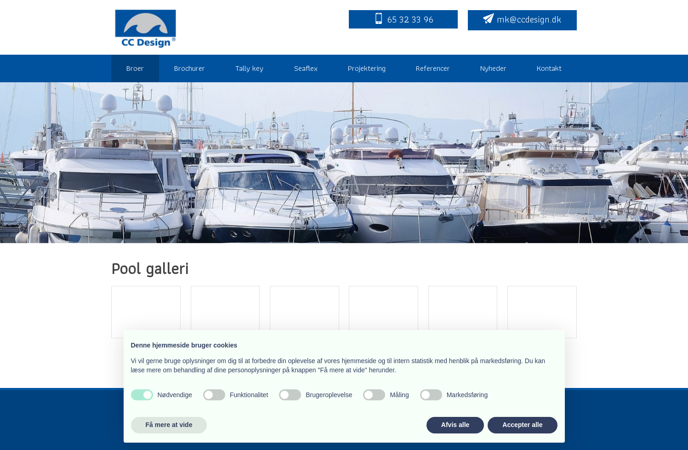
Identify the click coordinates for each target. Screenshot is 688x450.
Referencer (433, 68)
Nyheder (493, 68)
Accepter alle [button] (522, 424)
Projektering (367, 68)
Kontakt (549, 68)
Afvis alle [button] (455, 424)
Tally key (249, 68)
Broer (135, 68)
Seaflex (306, 68)
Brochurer (189, 68)
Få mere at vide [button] (169, 424)
